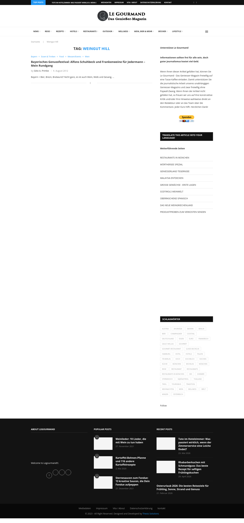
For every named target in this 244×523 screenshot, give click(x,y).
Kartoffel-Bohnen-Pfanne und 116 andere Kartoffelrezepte (131, 465)
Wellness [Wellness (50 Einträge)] (193, 393)
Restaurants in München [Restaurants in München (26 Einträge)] (173, 377)
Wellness (123, 31)
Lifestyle (176, 31)
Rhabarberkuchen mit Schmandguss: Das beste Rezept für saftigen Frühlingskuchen (193, 472)
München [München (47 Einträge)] (177, 366)
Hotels (73, 31)
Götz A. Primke (41, 70)
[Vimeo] (196, 2)
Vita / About (132, 2)
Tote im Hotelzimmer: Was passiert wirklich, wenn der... (76, 3)
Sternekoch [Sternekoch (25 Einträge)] (167, 382)
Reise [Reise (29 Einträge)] (164, 371)
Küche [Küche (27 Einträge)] (165, 366)
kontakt (168, 2)
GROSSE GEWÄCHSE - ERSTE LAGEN (178, 184)
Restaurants (89, 31)
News (36, 31)
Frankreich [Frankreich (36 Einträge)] (167, 345)
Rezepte (60, 31)
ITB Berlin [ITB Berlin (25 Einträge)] (166, 361)
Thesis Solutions (151, 518)
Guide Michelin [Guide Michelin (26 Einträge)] (194, 350)
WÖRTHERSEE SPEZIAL (171, 164)
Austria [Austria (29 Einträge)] (165, 329)
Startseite (35, 41)
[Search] (211, 31)
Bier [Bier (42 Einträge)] (164, 334)
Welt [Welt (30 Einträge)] (205, 393)
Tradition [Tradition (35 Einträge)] (191, 387)
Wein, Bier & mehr (143, 31)
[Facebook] (193, 2)
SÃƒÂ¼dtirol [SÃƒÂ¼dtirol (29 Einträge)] (184, 382)
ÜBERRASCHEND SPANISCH (174, 198)
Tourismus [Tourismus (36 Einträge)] (177, 387)
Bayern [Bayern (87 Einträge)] (191, 329)
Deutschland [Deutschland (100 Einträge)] (168, 339)
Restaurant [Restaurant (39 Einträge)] (177, 371)
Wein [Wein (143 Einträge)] (182, 393)
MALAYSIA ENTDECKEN (171, 178)
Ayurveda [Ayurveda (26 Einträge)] (178, 329)
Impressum (119, 2)
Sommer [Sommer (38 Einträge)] (202, 377)
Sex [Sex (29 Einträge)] (191, 377)
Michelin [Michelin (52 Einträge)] (191, 366)
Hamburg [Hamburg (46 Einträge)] (166, 355)
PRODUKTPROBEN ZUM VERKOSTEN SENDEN (183, 211)
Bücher (162, 31)
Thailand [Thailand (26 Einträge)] (199, 382)
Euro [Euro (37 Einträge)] (192, 339)
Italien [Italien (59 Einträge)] (202, 355)
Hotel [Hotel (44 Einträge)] (179, 355)
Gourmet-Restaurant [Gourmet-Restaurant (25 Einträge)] (172, 350)
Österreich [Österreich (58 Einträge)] (179, 398)
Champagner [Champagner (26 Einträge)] (177, 334)
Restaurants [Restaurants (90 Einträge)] (193, 371)
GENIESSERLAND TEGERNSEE (174, 171)
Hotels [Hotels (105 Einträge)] (190, 355)
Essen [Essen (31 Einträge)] (182, 339)
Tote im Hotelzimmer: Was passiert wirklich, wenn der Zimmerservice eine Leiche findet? (195, 448)
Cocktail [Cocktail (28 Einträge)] (192, 334)
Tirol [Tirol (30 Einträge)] (164, 387)
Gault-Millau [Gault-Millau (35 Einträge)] (184, 345)
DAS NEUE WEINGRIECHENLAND (176, 205)
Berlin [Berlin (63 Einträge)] (203, 329)
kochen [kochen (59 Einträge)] (204, 361)
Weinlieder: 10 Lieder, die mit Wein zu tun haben (131, 444)
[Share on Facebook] (90, 83)
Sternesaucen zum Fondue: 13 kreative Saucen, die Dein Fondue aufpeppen (132, 485)
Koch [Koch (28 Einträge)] (178, 361)
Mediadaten (106, 2)
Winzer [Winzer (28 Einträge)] (165, 398)
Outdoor (107, 31)
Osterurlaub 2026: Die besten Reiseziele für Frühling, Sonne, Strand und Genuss (183, 492)
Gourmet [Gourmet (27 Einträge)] (199, 345)
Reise (47, 31)
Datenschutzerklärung (150, 2)
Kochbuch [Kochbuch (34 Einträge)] (191, 361)
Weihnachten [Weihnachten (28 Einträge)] (168, 393)
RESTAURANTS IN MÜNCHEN (174, 157)
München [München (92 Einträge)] (205, 366)
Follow (163, 409)
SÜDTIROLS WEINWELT (171, 191)
